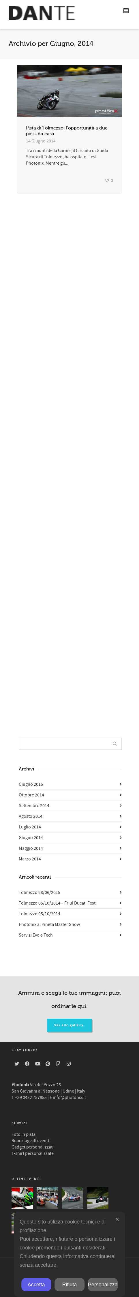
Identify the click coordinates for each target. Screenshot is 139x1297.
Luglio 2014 (30, 827)
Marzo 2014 (30, 859)
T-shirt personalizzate (33, 1153)
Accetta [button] (36, 1284)
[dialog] (69, 1254)
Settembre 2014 (34, 806)
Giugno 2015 (31, 784)
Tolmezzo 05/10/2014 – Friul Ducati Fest (57, 903)
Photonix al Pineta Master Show (49, 924)
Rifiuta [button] (69, 1284)
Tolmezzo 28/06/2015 (39, 892)
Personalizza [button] (103, 1284)
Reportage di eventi (30, 1141)
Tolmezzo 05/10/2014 (39, 914)
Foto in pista (23, 1134)
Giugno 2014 (31, 838)
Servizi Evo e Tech (36, 935)
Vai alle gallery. (69, 1025)
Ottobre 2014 (31, 795)
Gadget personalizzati (33, 1147)
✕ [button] (117, 1219)
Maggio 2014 (31, 848)
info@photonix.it (69, 1097)
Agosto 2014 (30, 816)
